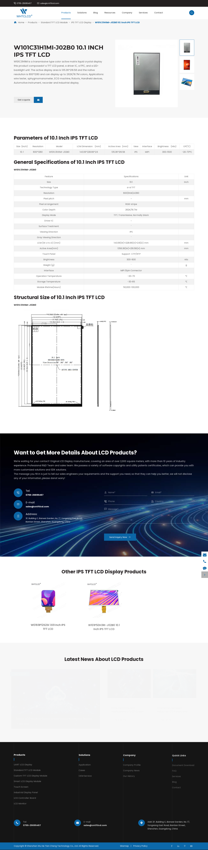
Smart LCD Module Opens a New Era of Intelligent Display (54, 719)
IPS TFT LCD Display (81, 22)
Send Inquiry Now (122, 537)
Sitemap (124, 845)
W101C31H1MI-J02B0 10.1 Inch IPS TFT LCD (117, 22)
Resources (109, 12)
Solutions (82, 12)
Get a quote (30, 100)
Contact (158, 12)
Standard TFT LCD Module (54, 22)
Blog (95, 12)
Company (127, 12)
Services (143, 12)
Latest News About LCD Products (104, 661)
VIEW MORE (22, 723)
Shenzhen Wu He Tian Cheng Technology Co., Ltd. (52, 845)
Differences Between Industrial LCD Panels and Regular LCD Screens (172, 710)
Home (21, 22)
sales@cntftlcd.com (49, 3)
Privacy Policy (140, 845)
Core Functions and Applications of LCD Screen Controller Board (127, 710)
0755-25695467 (24, 3)
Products (66, 12)
